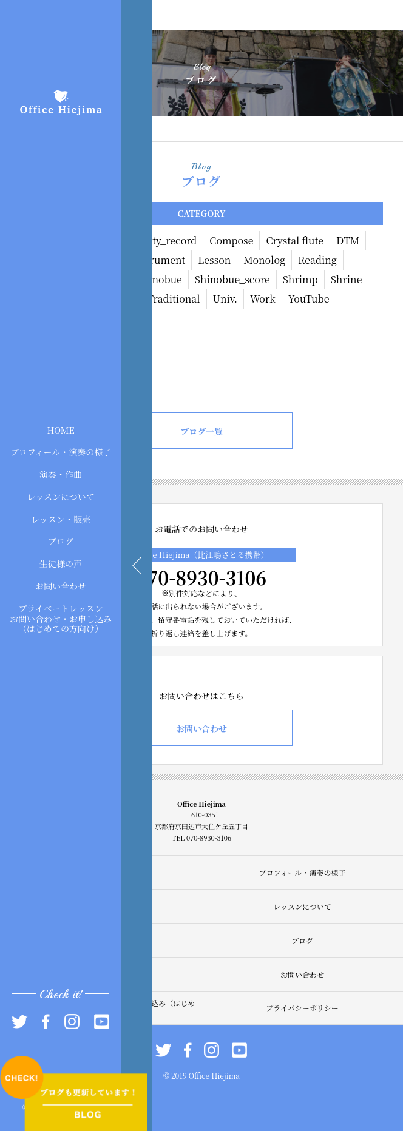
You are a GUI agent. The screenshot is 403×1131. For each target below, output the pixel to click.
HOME (60, 429)
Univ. (225, 299)
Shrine (346, 279)
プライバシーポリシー (302, 1007)
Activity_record (161, 240)
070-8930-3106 (201, 577)
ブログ (60, 541)
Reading (317, 260)
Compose (231, 240)
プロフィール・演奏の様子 (61, 452)
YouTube (309, 299)
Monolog (264, 260)
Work (263, 299)
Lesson (214, 260)
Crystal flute (294, 240)
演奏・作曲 (60, 474)
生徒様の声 (60, 563)
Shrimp (300, 279)
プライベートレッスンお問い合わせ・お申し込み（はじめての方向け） (61, 618)
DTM (347, 240)
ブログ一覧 (201, 431)
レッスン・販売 (60, 518)
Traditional (173, 299)
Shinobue (159, 279)
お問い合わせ (60, 586)
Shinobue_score (232, 279)
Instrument (158, 260)
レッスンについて (61, 497)
